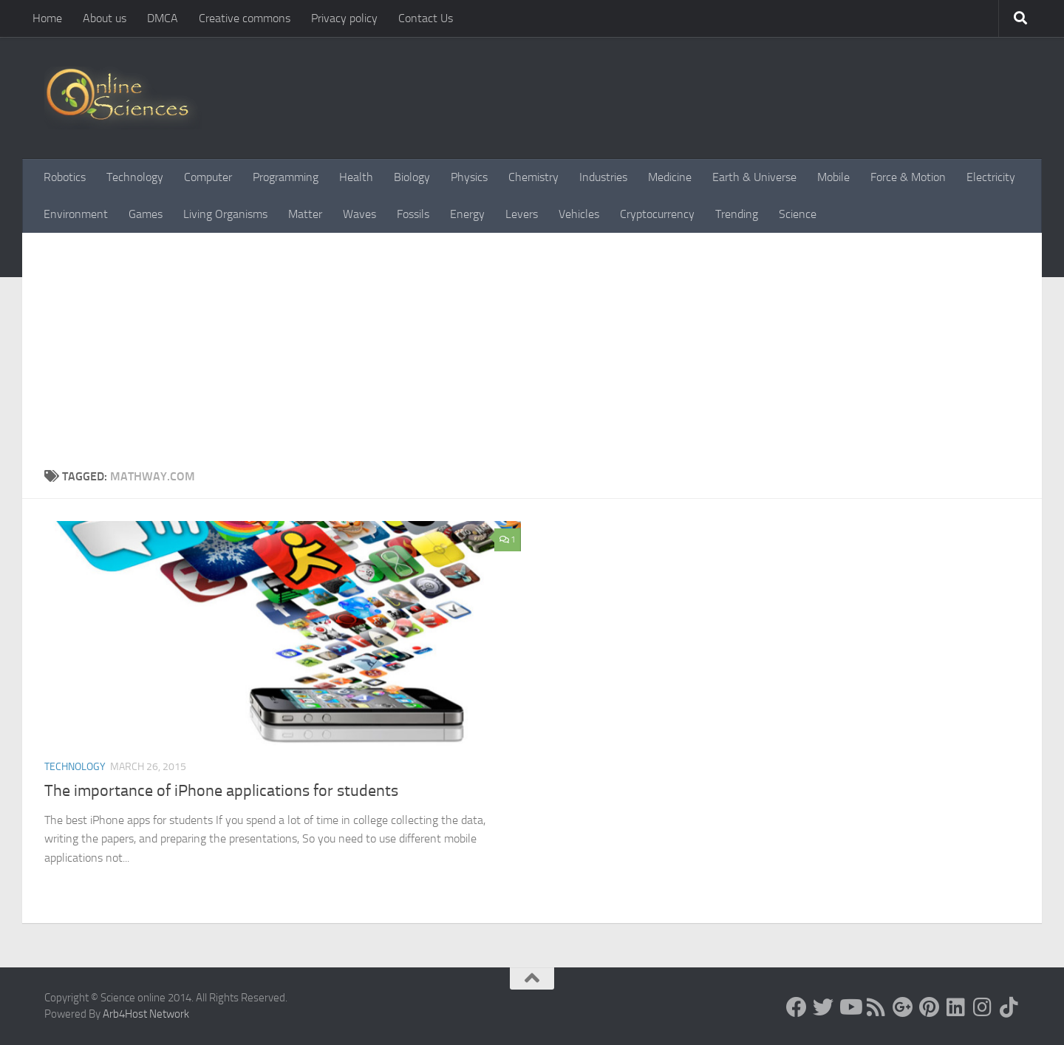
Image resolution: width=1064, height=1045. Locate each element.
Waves (359, 214)
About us (104, 18)
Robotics (65, 177)
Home (47, 18)
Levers (521, 214)
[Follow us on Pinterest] (929, 1007)
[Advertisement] (532, 356)
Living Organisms (225, 214)
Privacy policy (344, 18)
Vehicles (579, 214)
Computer (208, 177)
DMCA (162, 18)
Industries (603, 177)
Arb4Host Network (146, 1014)
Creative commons (244, 18)
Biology (412, 177)
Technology (134, 177)
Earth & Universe (754, 177)
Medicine (670, 177)
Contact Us (425, 18)
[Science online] (796, 1007)
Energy (467, 214)
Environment (76, 214)
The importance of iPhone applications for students (221, 790)
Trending (736, 214)
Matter (305, 214)
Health (356, 177)
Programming (285, 177)
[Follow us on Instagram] (982, 1007)
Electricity (990, 177)
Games (146, 214)
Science (797, 214)
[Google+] (903, 1007)
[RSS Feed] (876, 1007)
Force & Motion (908, 177)
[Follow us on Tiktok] (1009, 1007)
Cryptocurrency (657, 214)
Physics (469, 177)
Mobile (833, 177)
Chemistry (533, 177)
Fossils (413, 214)
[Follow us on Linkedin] (956, 1007)
